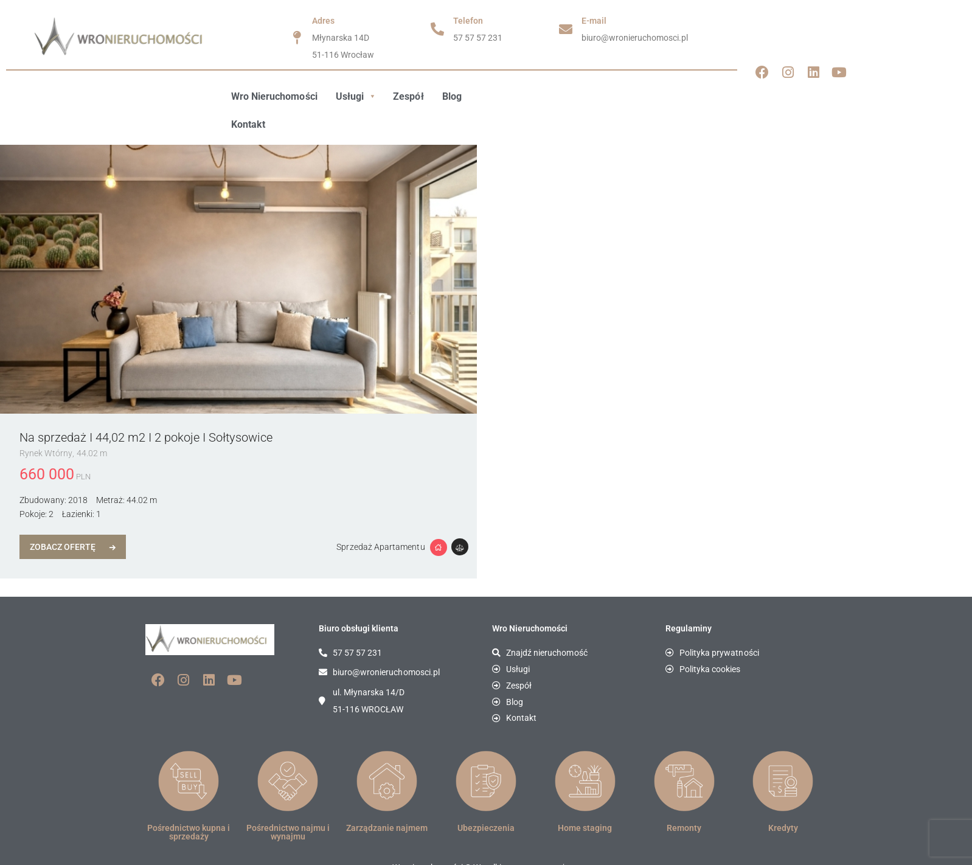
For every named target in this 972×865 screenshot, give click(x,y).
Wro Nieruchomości (274, 96)
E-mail (593, 21)
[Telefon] (437, 29)
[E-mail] (565, 29)
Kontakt (496, 96)
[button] (354, 97)
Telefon (468, 21)
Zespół (407, 96)
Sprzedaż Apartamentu (381, 519)
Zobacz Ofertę (63, 519)
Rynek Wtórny (45, 425)
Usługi (354, 96)
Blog (450, 96)
